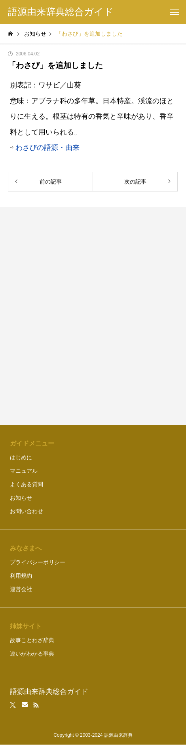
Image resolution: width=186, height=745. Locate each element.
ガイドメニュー (32, 443)
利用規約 (21, 575)
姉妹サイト (26, 626)
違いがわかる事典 (32, 653)
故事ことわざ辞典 (32, 640)
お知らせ (21, 498)
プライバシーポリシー (37, 562)
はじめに (21, 457)
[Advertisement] (93, 316)
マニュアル (24, 471)
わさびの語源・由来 (47, 148)
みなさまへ (26, 548)
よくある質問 (26, 484)
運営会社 (21, 589)
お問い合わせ (26, 511)
